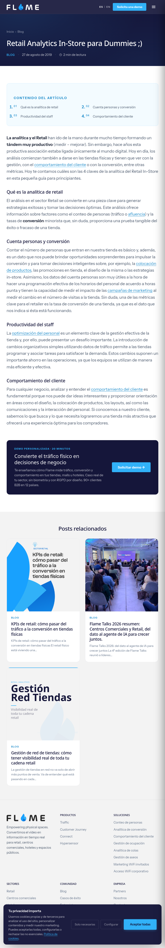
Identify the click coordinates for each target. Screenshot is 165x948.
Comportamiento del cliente (113, 116)
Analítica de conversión (130, 830)
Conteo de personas (127, 822)
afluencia (136, 214)
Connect (66, 836)
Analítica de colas (125, 850)
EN (108, 6)
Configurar (111, 924)
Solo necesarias (85, 924)
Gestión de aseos (125, 857)
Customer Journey (73, 830)
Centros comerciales (21, 898)
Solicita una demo (129, 7)
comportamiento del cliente (60, 164)
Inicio (10, 32)
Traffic (64, 822)
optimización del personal (36, 333)
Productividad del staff (37, 116)
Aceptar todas (140, 924)
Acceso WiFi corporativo (130, 871)
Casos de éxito (70, 898)
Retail (11, 891)
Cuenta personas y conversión (114, 107)
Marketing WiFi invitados (131, 864)
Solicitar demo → (131, 467)
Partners (119, 891)
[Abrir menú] (153, 7)
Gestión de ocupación (128, 843)
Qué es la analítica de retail (39, 107)
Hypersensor (69, 843)
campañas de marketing (129, 290)
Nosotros (120, 898)
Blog (21, 32)
